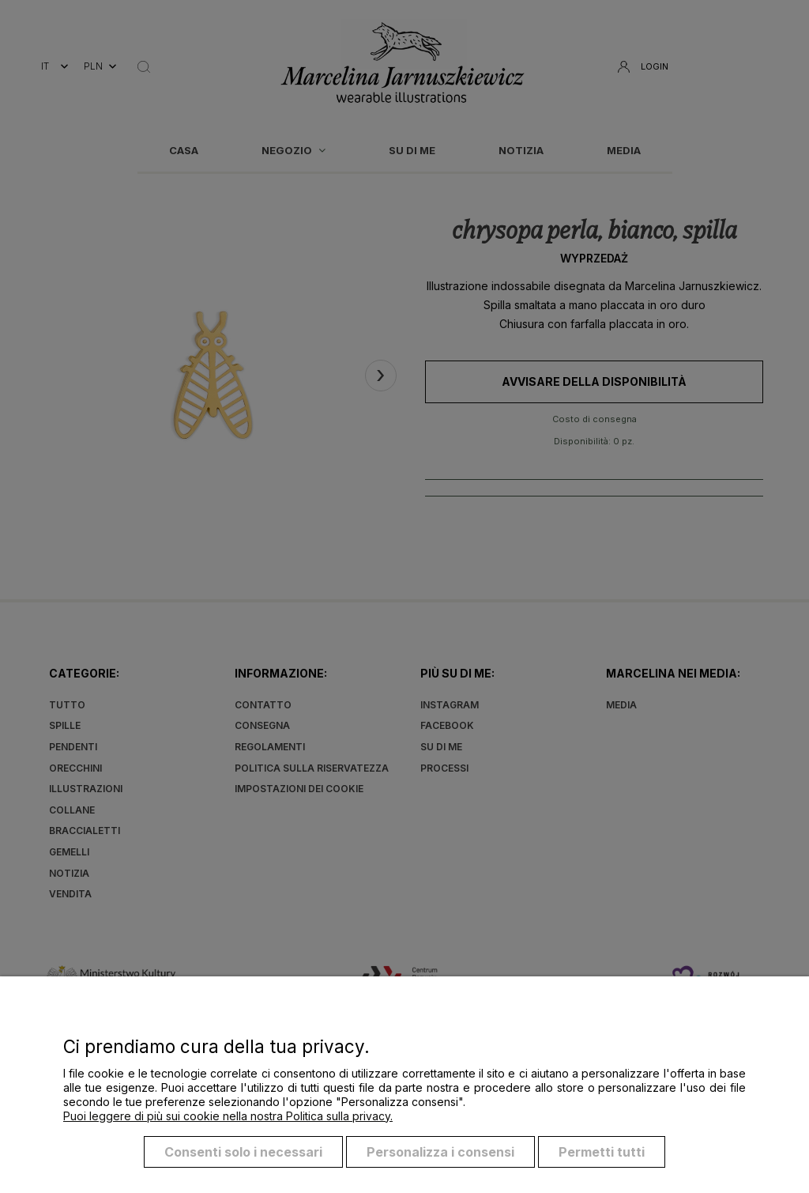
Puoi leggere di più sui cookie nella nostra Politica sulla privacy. (228, 1116)
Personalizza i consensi (440, 1152)
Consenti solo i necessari (243, 1152)
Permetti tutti (602, 1152)
